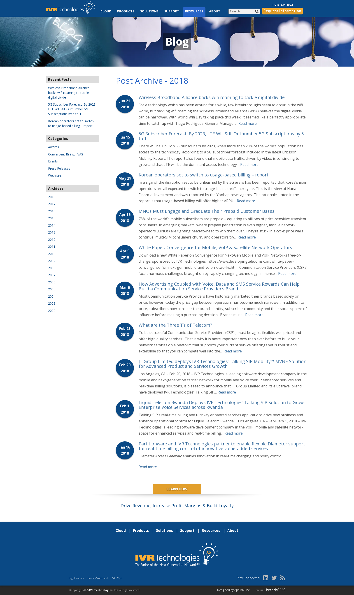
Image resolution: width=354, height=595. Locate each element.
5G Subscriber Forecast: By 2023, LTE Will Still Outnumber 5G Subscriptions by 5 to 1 (221, 136)
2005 (51, 289)
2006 (51, 282)
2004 (51, 296)
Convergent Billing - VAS (65, 154)
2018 (51, 197)
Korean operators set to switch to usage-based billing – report (203, 175)
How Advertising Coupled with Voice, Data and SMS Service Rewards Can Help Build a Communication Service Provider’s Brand (219, 286)
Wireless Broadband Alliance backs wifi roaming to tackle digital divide (212, 97)
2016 (51, 211)
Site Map (117, 578)
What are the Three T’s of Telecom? (175, 325)
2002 (51, 310)
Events (53, 161)
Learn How (177, 489)
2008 (51, 268)
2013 (51, 232)
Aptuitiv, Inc (242, 590)
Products (125, 11)
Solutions (149, 11)
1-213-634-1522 (282, 5)
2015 (51, 218)
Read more (247, 123)
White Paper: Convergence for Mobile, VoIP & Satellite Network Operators (215, 247)
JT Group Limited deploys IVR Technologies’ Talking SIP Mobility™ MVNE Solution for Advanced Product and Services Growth (222, 363)
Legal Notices (76, 578)
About (214, 11)
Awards (53, 147)
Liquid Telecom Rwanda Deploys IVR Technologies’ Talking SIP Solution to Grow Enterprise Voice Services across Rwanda (221, 404)
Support (171, 11)
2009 (51, 261)
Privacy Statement (98, 578)
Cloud (105, 11)
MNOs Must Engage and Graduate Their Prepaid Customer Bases (207, 211)
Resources (194, 11)
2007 (51, 275)
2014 (51, 225)
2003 (51, 303)
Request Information (282, 11)
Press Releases (59, 168)
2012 (51, 239)
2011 (51, 246)
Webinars (55, 175)
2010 (51, 254)
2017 (51, 204)
